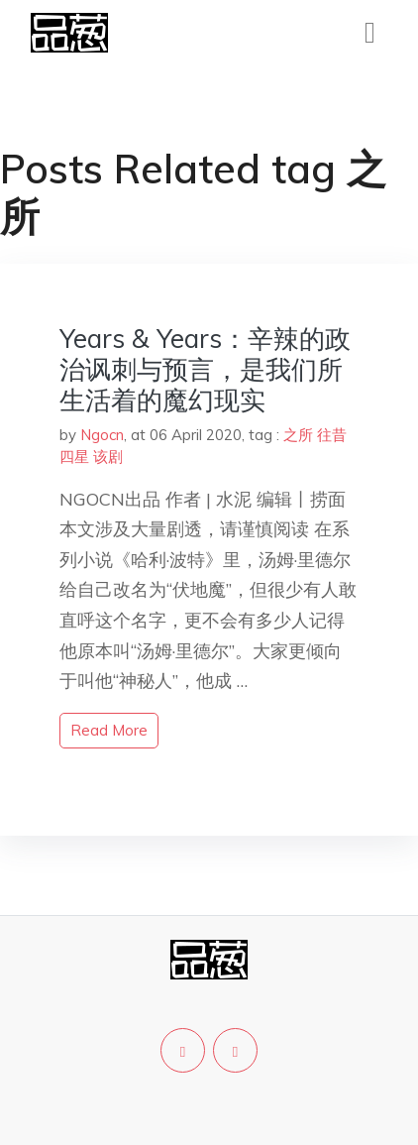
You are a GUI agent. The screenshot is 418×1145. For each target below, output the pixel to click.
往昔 (332, 434)
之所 (298, 434)
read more (109, 730)
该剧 (108, 456)
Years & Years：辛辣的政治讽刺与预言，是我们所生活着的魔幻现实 (205, 369)
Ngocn (102, 434)
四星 (74, 456)
